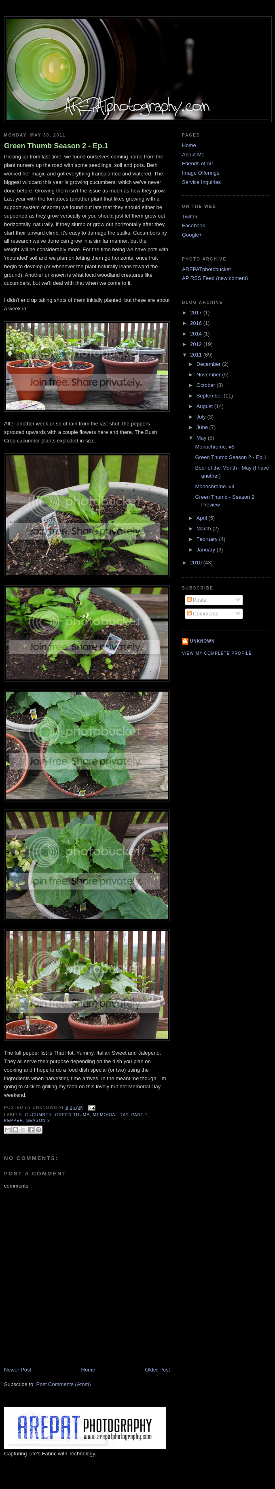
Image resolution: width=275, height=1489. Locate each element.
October (207, 385)
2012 (196, 344)
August (205, 406)
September (210, 396)
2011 (196, 355)
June (203, 427)
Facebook (193, 225)
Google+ (192, 235)
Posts (196, 600)
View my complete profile (217, 653)
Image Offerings (200, 173)
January (207, 550)
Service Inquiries (201, 182)
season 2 (38, 1120)
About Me (193, 155)
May (202, 438)
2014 (196, 334)
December (209, 364)
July (202, 417)
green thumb (72, 1115)
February (208, 539)
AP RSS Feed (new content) (215, 278)
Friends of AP (198, 163)
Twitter (189, 217)
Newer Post (17, 1370)
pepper (13, 1120)
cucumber (38, 1115)
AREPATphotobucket (206, 269)
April (203, 518)
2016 (196, 323)
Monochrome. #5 (215, 447)
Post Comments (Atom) (63, 1384)
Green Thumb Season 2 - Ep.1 (56, 146)
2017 (196, 313)
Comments (202, 614)
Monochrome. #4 (215, 486)
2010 (196, 563)
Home (88, 1370)
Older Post (157, 1370)
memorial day (110, 1115)
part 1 (139, 1115)
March (205, 529)
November (209, 375)
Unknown (202, 641)
